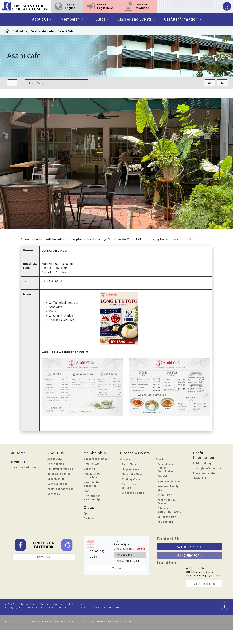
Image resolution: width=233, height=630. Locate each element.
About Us (21, 31)
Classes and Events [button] (135, 19)
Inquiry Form (189, 555)
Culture (89, 518)
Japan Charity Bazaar (166, 501)
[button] (67, 6)
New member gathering (92, 484)
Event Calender (57, 483)
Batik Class (129, 464)
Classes (125, 459)
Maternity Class (132, 474)
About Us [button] (40, 19)
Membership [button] (72, 19)
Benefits (89, 468)
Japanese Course (133, 492)
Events (160, 459)
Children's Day (167, 516)
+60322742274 (189, 547)
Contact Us (54, 493)
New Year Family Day (168, 487)
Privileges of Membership (92, 497)
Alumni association (205, 473)
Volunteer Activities (60, 488)
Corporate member (96, 459)
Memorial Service (169, 481)
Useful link (200, 478)
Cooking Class (131, 479)
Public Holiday (202, 463)
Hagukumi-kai (131, 469)
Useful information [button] (181, 19)
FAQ (86, 491)
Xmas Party (165, 494)
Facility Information (43, 31)
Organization (56, 478)
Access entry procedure (92, 475)
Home (18, 452)
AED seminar (166, 521)
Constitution (55, 464)
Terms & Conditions (23, 467)
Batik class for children (131, 485)
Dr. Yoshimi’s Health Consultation (166, 468)
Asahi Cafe (67, 31)
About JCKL (54, 459)
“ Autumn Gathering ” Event (169, 509)
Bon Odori (164, 476)
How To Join (91, 464)
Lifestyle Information (207, 468)
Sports (88, 513)
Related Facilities (58, 474)
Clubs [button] (100, 19)
